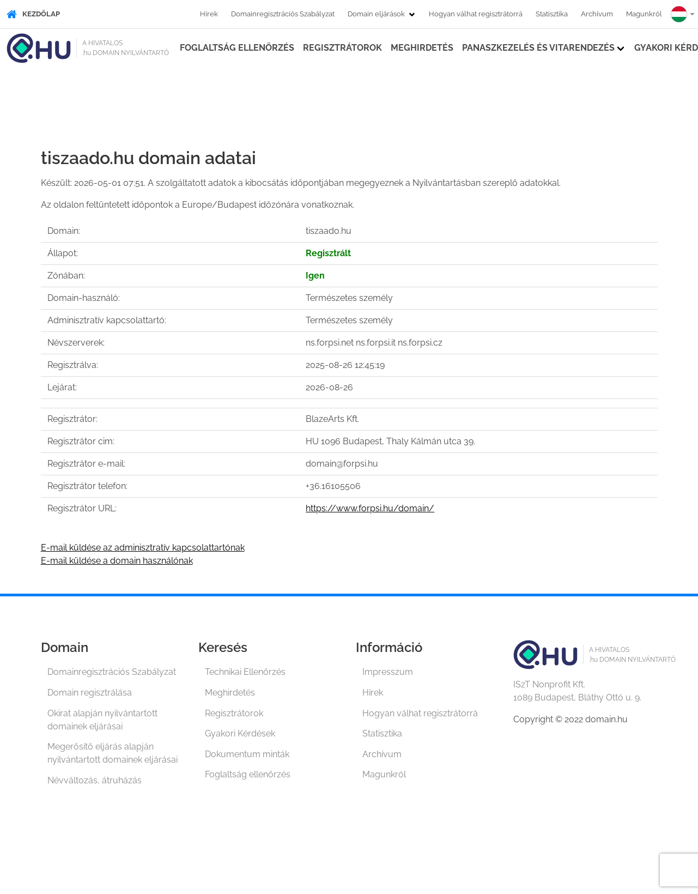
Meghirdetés (422, 48)
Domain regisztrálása (89, 692)
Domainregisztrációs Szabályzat (283, 14)
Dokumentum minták (247, 754)
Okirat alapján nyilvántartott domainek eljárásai (102, 720)
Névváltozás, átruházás (94, 780)
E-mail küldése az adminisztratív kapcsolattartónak (143, 547)
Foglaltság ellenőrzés (237, 48)
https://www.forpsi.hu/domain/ (370, 508)
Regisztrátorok (342, 48)
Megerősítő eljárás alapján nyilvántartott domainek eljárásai (112, 753)
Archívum (597, 14)
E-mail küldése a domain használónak (117, 560)
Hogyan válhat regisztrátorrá (476, 14)
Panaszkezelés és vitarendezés (538, 48)
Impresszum (387, 672)
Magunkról (644, 14)
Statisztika (552, 14)
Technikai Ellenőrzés (245, 672)
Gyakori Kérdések (240, 733)
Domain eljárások (376, 14)
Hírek (209, 14)
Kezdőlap (33, 14)
